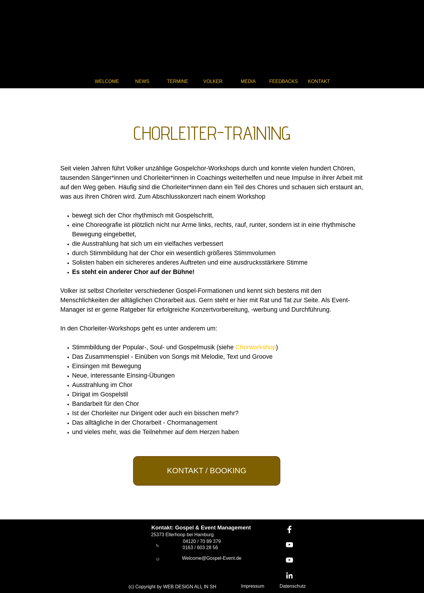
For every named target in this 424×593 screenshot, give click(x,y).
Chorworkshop (255, 347)
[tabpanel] (212, 129)
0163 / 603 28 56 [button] (200, 547)
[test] (206, 471)
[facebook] (289, 529)
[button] (157, 545)
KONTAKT (319, 81)
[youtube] (289, 544)
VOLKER (213, 81)
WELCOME (107, 81)
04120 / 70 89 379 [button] (202, 541)
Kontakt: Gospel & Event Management (201, 527)
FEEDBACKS (283, 81)
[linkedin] (289, 575)
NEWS (142, 81)
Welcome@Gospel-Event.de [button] (211, 558)
